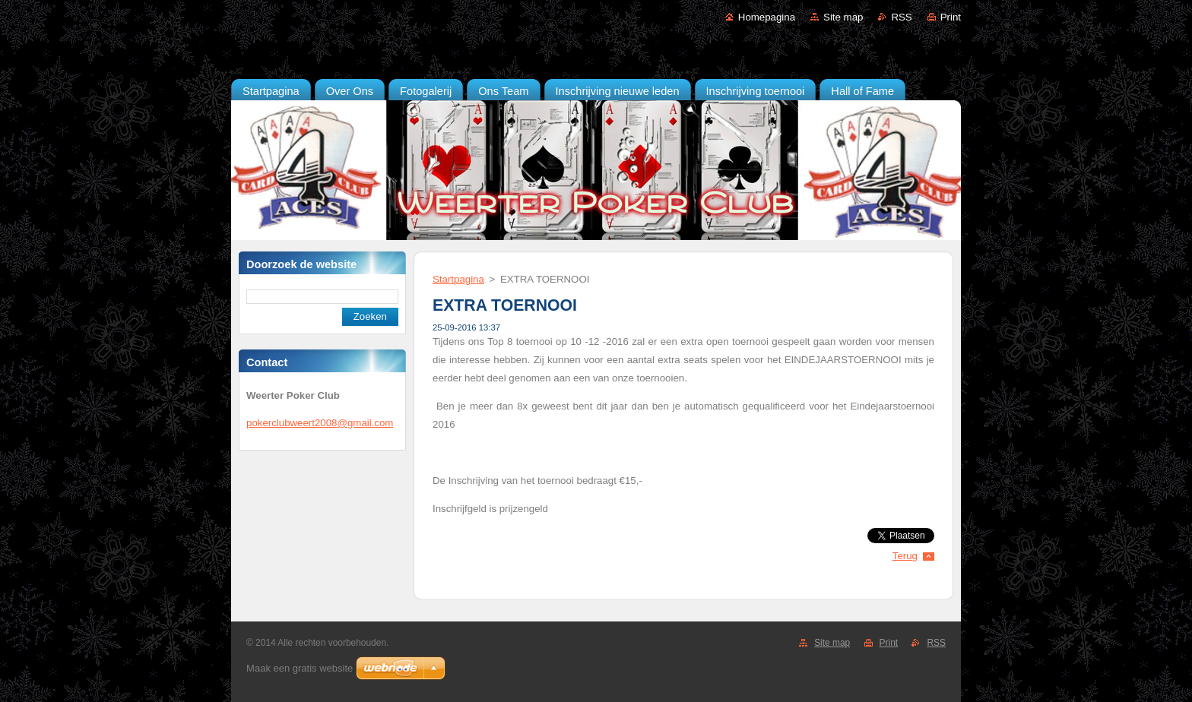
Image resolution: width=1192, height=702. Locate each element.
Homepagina (766, 17)
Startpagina (458, 279)
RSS (901, 17)
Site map (843, 17)
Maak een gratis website (299, 668)
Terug (905, 555)
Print (950, 17)
